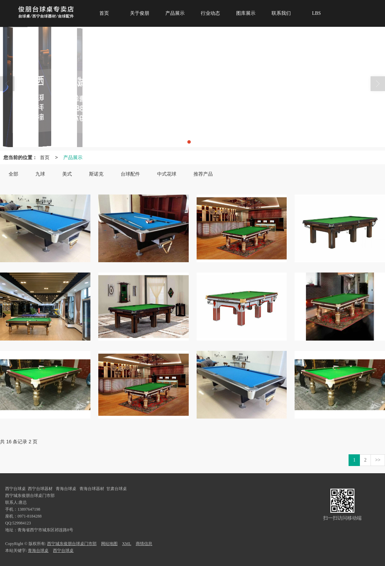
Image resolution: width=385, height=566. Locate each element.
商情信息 (144, 543)
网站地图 (109, 543)
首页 (45, 157)
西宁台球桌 (63, 550)
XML (126, 543)
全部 (13, 174)
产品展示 (72, 157)
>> (378, 460)
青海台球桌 (38, 550)
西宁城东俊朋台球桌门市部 (72, 543)
